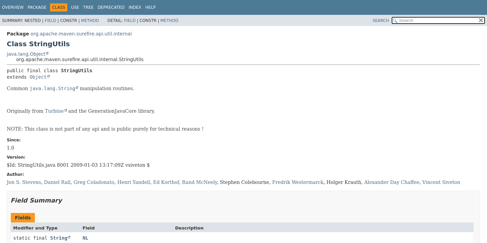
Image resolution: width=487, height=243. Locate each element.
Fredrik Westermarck (298, 182)
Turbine (54, 111)
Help (150, 7)
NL (85, 238)
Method (90, 20)
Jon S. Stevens (24, 182)
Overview (13, 7)
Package (37, 7)
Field (50, 20)
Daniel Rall (57, 182)
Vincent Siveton (441, 182)
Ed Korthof (166, 182)
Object (38, 77)
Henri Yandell (133, 182)
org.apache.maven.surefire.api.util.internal (81, 33)
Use (75, 7)
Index (135, 7)
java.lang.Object (26, 54)
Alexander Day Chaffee (391, 182)
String (59, 238)
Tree (88, 7)
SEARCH (381, 20)
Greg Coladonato (94, 182)
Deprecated (111, 7)
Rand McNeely (199, 182)
